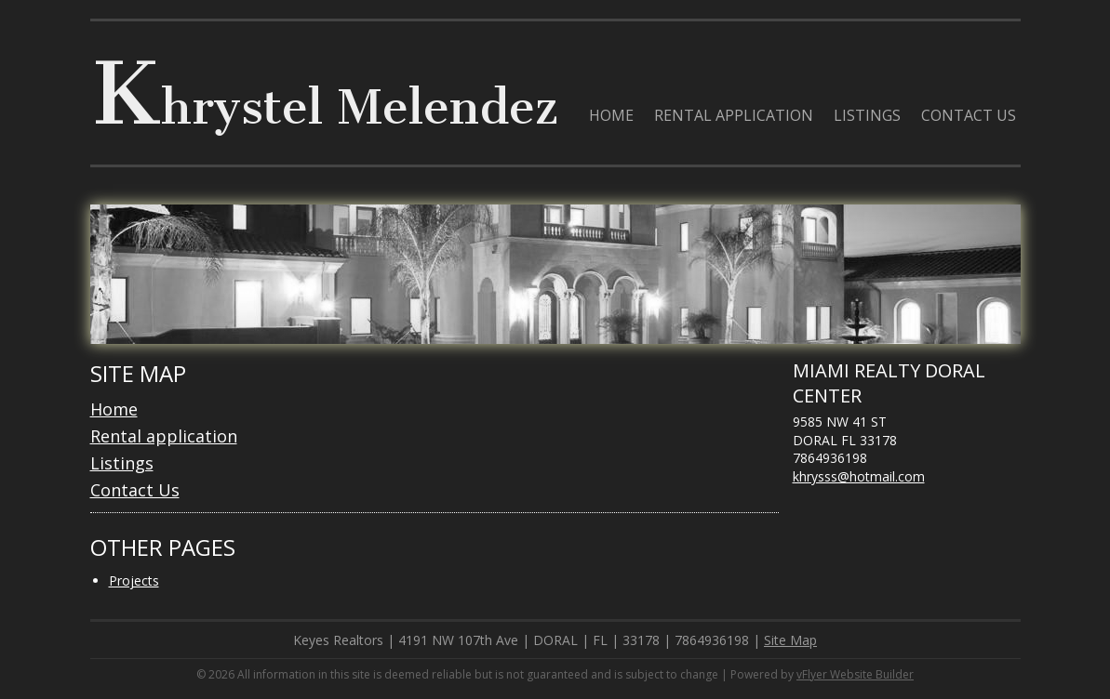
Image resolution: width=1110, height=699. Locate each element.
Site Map (790, 640)
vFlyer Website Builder (855, 674)
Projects (134, 580)
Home (114, 409)
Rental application (163, 436)
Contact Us (135, 490)
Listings (122, 463)
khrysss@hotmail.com (859, 476)
